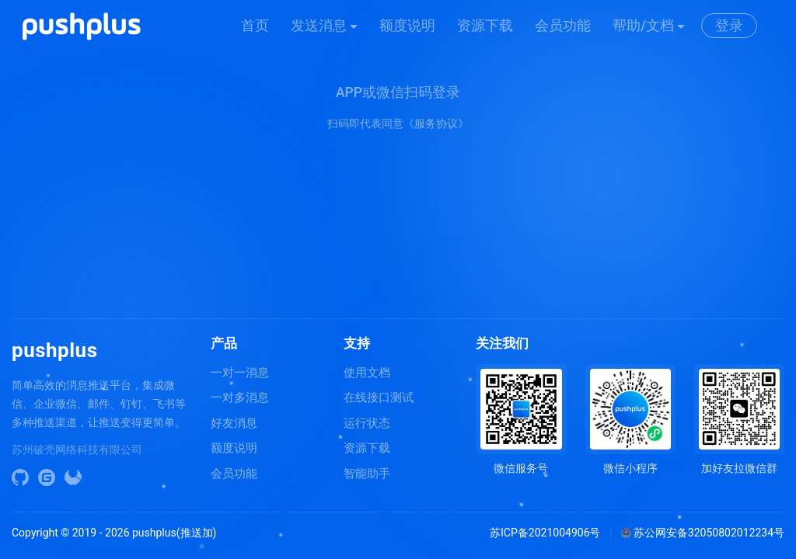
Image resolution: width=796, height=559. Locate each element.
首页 (255, 25)
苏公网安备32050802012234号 (702, 532)
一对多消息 (240, 397)
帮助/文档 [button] (643, 25)
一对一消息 (240, 373)
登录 (729, 25)
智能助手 (367, 474)
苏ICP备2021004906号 (545, 532)
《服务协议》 (436, 123)
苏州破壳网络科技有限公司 (77, 449)
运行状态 (367, 423)
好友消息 (234, 423)
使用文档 (367, 373)
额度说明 (407, 25)
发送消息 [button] (319, 25)
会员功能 (563, 25)
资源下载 (485, 25)
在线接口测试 (379, 397)
